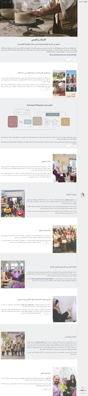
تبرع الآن (82, 387)
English (85, 2)
